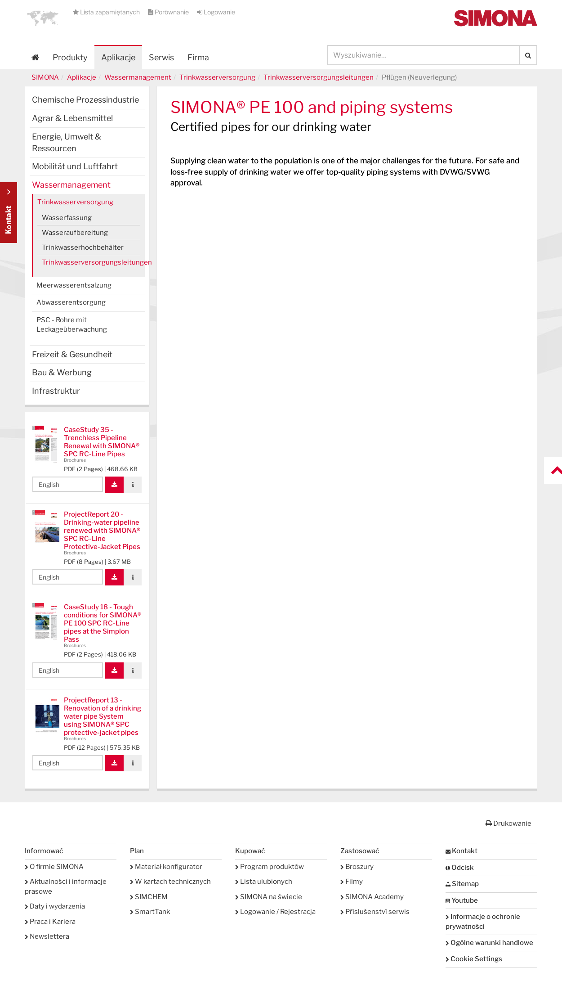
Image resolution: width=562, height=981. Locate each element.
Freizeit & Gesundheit (72, 354)
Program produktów (269, 867)
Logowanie (216, 12)
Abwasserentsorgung (71, 302)
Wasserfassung (67, 218)
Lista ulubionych (263, 882)
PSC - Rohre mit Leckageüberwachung (71, 324)
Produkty (70, 57)
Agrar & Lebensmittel (72, 118)
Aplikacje (118, 57)
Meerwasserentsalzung (74, 285)
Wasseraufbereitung (75, 233)
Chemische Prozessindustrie (85, 99)
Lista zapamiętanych (107, 12)
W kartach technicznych (170, 882)
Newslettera (47, 936)
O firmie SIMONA (54, 867)
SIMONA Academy (372, 897)
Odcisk (460, 868)
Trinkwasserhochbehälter (83, 247)
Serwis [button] (161, 57)
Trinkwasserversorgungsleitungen (318, 77)
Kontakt (461, 851)
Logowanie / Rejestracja (275, 912)
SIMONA (45, 77)
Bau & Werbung (62, 372)
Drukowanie (508, 823)
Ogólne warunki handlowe (489, 943)
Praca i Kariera (50, 922)
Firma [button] (198, 57)
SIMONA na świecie (268, 897)
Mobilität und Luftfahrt (75, 166)
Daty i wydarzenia (55, 906)
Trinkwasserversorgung (217, 77)
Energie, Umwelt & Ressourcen (66, 142)
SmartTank (150, 912)
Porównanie (169, 12)
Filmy (351, 882)
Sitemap (462, 884)
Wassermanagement (137, 77)
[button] (43, 18)
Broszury (357, 867)
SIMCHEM (149, 897)
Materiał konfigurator (166, 867)
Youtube (462, 900)
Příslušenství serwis (375, 912)
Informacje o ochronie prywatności (483, 921)
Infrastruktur (56, 391)
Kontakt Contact (8, 212)
